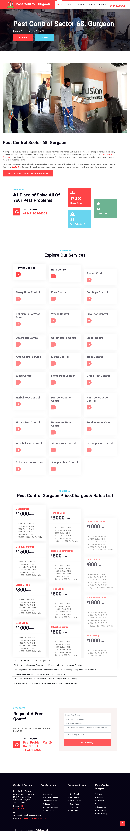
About (68, 5)
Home (59, 5)
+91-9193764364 (117, 5)
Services (78, 5)
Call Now (44, 37)
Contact (102, 5)
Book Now (23, 37)
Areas (90, 5)
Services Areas (27, 31)
